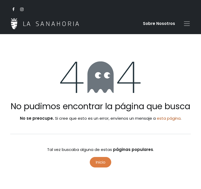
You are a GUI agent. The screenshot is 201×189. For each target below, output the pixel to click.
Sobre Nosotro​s (159, 23)
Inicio (100, 162)
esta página (169, 118)
